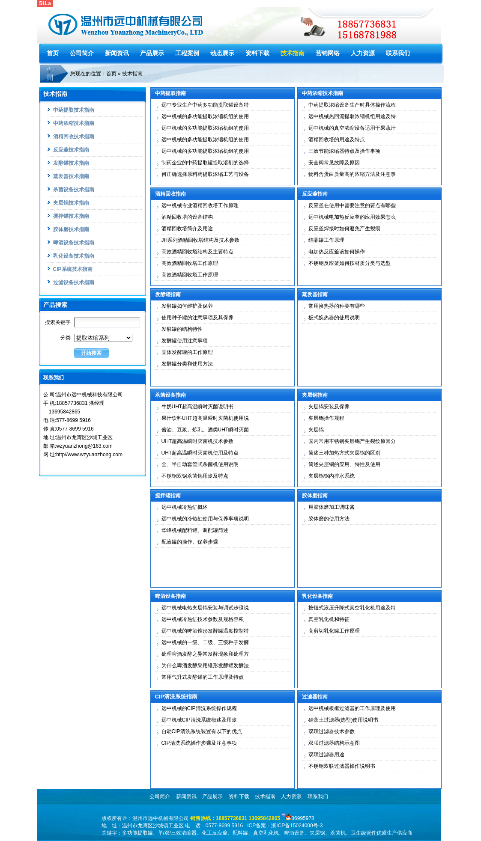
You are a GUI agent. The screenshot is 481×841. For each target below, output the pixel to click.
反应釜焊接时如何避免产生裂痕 (344, 229)
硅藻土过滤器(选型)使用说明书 (343, 720)
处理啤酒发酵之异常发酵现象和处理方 (205, 654)
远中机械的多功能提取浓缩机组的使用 (205, 116)
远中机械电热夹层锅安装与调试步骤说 (205, 608)
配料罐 (240, 833)
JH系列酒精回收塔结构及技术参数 (200, 240)
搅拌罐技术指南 (71, 216)
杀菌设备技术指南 (73, 190)
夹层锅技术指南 (71, 203)
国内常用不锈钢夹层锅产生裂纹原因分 (352, 441)
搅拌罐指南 (168, 496)
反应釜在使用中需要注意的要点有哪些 (352, 205)
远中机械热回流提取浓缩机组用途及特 (352, 116)
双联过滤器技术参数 (331, 731)
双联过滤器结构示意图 (334, 743)
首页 (53, 53)
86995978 (302, 818)
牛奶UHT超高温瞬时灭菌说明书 (197, 407)
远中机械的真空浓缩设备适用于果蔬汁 (352, 128)
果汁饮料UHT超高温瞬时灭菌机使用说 (205, 418)
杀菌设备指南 (170, 395)
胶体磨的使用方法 (329, 519)
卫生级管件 (363, 833)
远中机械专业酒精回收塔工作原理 (200, 205)
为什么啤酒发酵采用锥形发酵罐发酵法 (205, 666)
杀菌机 (338, 833)
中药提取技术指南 (73, 110)
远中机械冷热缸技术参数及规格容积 (202, 619)
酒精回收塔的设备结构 (187, 217)
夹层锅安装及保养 (329, 407)
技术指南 (293, 53)
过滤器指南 (315, 697)
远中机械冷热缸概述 (184, 507)
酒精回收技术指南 (73, 137)
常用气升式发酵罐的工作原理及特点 (202, 677)
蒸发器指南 (315, 294)
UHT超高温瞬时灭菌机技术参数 (197, 441)
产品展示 (152, 53)
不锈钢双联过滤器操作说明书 (341, 766)
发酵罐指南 (168, 294)
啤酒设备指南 (170, 596)
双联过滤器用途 (326, 755)
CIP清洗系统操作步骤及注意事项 (199, 743)
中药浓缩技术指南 (73, 123)
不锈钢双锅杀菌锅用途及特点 (194, 476)
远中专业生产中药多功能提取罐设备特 (205, 105)
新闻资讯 (117, 53)
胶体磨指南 (315, 496)
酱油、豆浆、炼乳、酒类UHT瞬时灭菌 (205, 430)
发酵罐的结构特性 (182, 329)
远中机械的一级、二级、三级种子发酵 (205, 642)
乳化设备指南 (317, 596)
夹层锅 (316, 430)
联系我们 (398, 53)
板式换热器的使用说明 (334, 318)
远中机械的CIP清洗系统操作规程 (199, 708)
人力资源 (363, 53)
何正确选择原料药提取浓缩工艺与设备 (205, 174)
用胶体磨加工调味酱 (331, 507)
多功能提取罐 (137, 833)
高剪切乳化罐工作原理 (334, 631)
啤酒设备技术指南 (73, 243)
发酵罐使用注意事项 (184, 341)
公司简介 (82, 53)
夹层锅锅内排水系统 (331, 476)
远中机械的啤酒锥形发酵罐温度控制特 (205, 631)
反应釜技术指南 (71, 150)
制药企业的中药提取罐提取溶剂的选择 (205, 163)
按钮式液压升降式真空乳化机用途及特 (352, 608)
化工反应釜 (214, 833)
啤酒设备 (294, 833)
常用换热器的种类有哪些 (336, 306)
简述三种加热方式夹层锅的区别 (344, 453)
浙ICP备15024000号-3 (297, 826)
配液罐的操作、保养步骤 (189, 542)
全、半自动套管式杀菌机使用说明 (200, 464)
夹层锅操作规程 (326, 418)
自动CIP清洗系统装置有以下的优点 (201, 731)
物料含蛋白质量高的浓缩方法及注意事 (352, 174)
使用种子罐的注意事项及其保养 (197, 318)
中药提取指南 (170, 93)
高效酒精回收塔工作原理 (189, 263)
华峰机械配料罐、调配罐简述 (194, 530)
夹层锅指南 (315, 395)
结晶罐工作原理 (326, 240)
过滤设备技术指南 (73, 282)
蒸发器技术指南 (71, 176)
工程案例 (187, 53)
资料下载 (257, 53)
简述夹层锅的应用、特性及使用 (344, 464)
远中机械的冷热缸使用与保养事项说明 (205, 519)
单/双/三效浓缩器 (177, 833)
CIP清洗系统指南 (176, 696)
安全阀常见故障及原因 (334, 163)
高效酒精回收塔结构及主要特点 (197, 252)
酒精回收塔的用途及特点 (336, 140)
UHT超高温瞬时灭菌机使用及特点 (200, 453)
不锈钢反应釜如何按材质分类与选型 (349, 263)
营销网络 (328, 53)
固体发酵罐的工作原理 (187, 352)
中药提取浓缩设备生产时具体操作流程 (352, 105)
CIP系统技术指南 (73, 269)
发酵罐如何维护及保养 (187, 306)
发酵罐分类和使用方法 (187, 364)
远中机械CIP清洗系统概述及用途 (199, 720)
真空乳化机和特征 (329, 619)
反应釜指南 (315, 194)
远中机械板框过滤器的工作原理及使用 (352, 708)
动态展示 (222, 53)
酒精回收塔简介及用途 (187, 229)
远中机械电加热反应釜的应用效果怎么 (352, 217)
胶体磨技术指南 (71, 229)
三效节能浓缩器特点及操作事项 (344, 151)
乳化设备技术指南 (73, 256)
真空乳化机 (266, 833)
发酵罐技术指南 (71, 163)
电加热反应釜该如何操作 (336, 252)
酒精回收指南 (170, 194)
